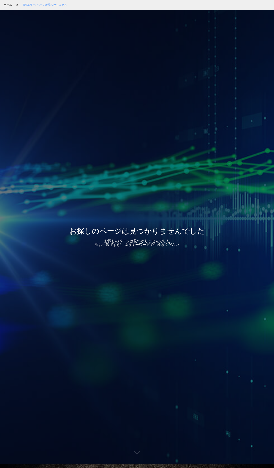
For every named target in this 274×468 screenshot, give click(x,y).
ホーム (8, 4)
